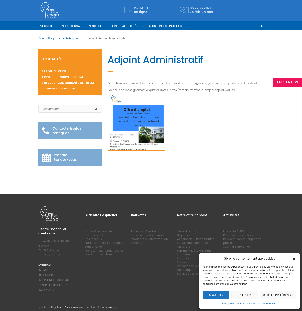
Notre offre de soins (103, 26)
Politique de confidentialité (262, 303)
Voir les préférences (278, 295)
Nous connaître (73, 26)
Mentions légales (49, 307)
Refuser (245, 295)
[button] (294, 259)
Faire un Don (287, 82)
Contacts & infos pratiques (161, 26)
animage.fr (112, 307)
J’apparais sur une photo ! (81, 307)
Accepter (216, 295)
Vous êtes (47, 26)
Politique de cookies (233, 303)
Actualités (130, 26)
